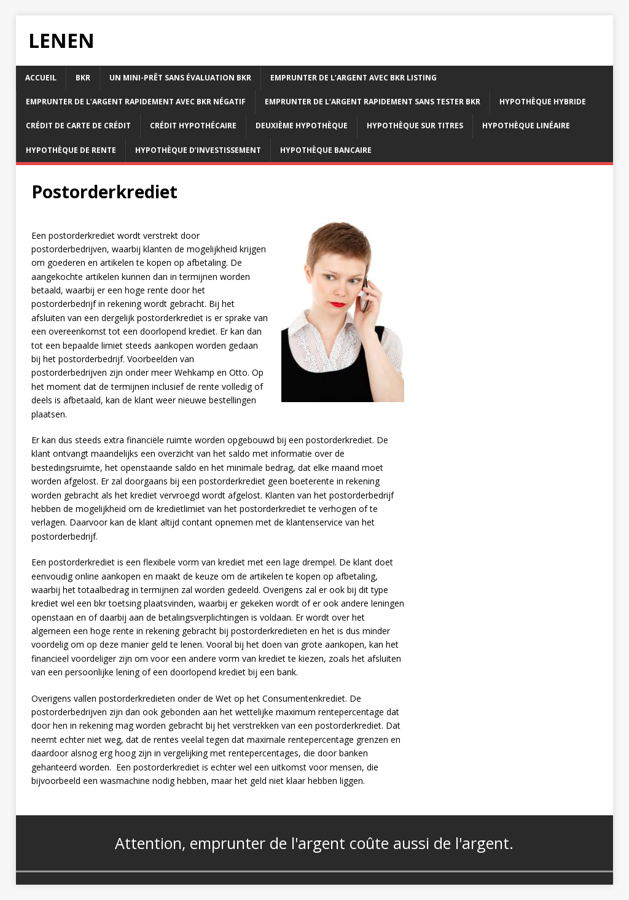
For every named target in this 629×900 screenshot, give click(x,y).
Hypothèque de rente (71, 150)
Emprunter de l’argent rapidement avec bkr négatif (136, 101)
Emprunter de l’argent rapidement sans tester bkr (372, 101)
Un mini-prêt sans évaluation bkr (180, 77)
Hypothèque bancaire (326, 150)
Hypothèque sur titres (415, 125)
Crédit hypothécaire (193, 125)
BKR (83, 77)
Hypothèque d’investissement (198, 150)
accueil (41, 77)
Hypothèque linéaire (526, 125)
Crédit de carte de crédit (78, 125)
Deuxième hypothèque (302, 125)
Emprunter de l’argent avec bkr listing (353, 77)
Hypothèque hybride (542, 101)
